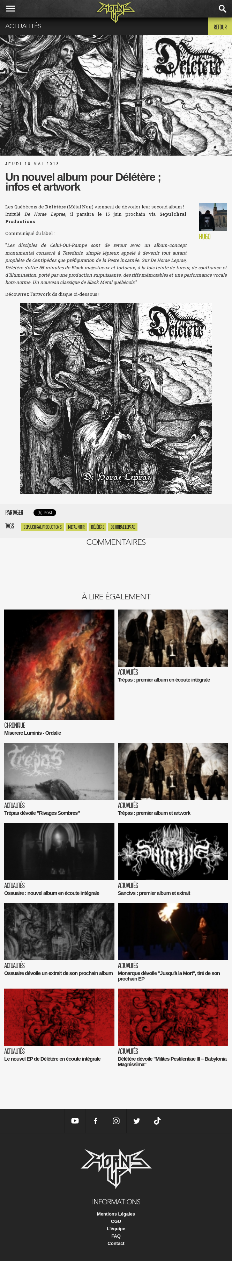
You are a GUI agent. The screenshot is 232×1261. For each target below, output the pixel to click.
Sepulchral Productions (42, 527)
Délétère (97, 527)
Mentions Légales (116, 1214)
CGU (116, 1221)
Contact (115, 1243)
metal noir (76, 527)
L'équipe (116, 1228)
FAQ (116, 1236)
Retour (220, 27)
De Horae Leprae (123, 527)
